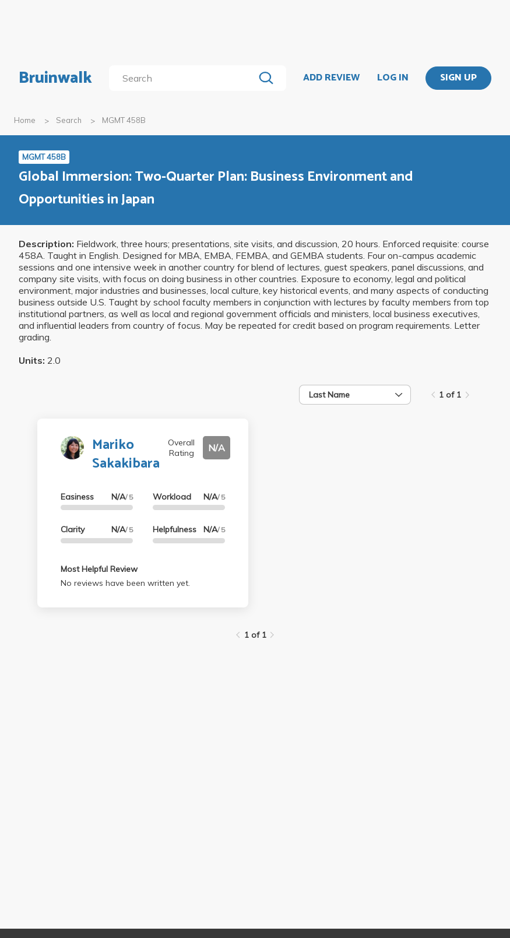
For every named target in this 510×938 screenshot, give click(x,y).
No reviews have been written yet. (125, 583)
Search (69, 120)
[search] (184, 78)
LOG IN (393, 78)
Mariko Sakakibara (126, 454)
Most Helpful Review (99, 569)
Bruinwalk (55, 78)
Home (25, 120)
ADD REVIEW (331, 78)
